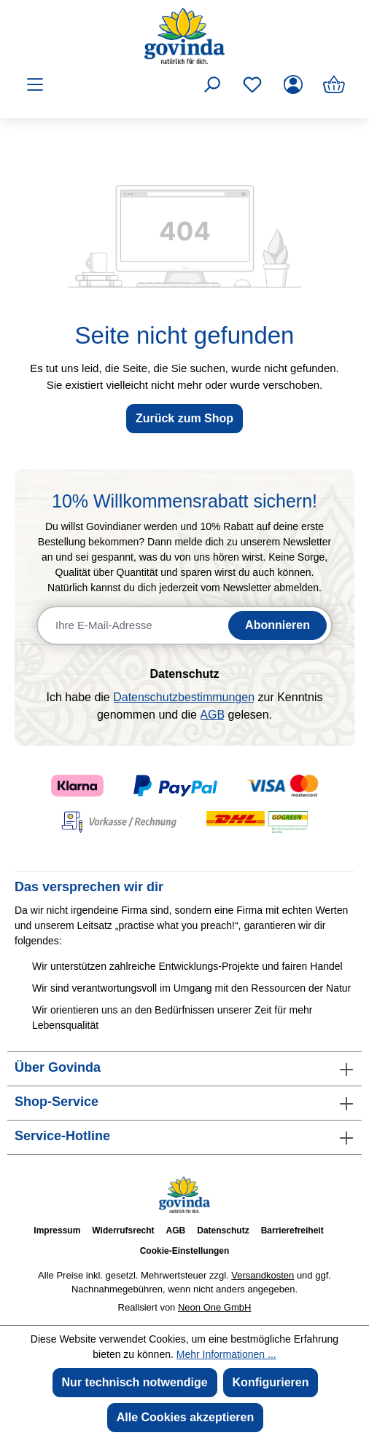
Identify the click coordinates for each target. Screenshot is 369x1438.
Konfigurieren (271, 1382)
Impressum (57, 1230)
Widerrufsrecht (123, 1230)
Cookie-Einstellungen (185, 1251)
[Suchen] (211, 84)
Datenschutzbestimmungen (184, 697)
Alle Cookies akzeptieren (186, 1417)
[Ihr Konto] (293, 84)
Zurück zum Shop (184, 418)
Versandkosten (262, 1275)
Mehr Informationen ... (226, 1354)
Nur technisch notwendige (135, 1382)
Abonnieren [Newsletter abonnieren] (277, 625)
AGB (212, 714)
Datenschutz (223, 1230)
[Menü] (35, 84)
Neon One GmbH (214, 1307)
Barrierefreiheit (292, 1230)
